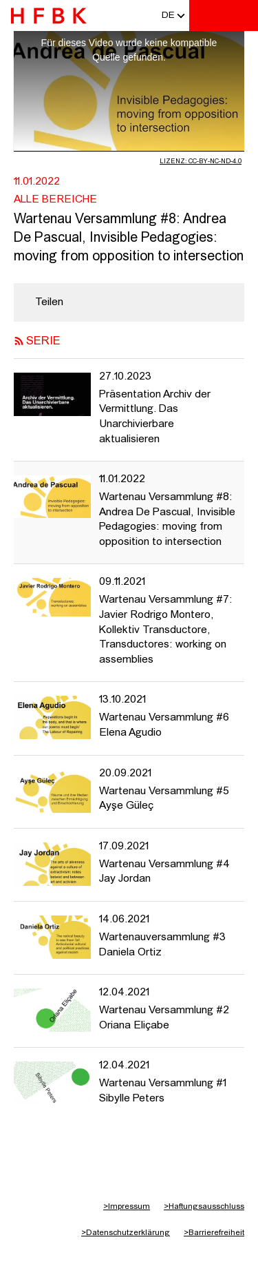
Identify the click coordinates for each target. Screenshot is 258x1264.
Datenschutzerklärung (125, 1233)
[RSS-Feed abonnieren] (19, 341)
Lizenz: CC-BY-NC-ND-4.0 (200, 161)
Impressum (126, 1207)
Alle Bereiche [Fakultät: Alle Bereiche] (55, 199)
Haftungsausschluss (204, 1207)
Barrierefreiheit (214, 1233)
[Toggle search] (206, 15)
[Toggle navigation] (241, 15)
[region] (129, 302)
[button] (168, 15)
